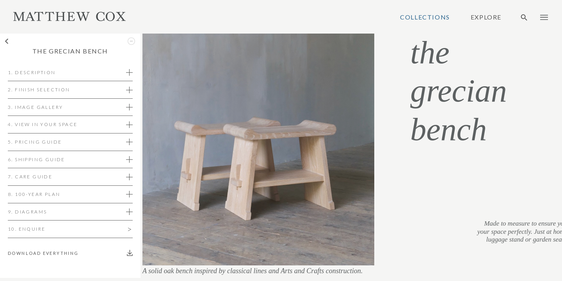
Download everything (44, 253)
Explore (486, 17)
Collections (425, 17)
